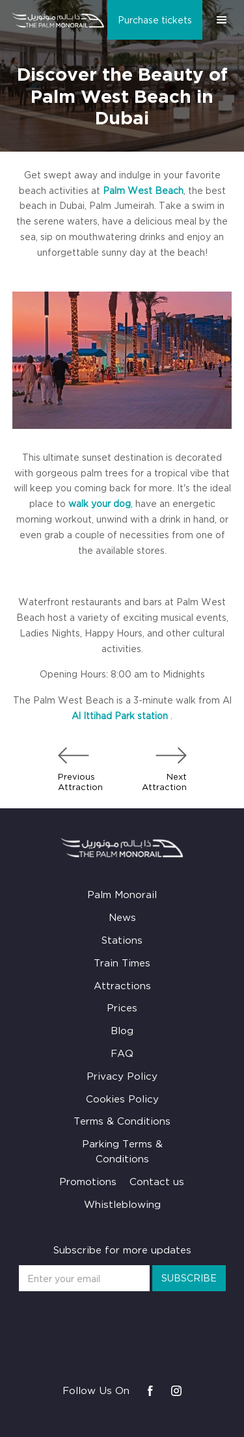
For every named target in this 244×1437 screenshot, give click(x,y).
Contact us (156, 1181)
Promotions (87, 1181)
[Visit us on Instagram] (176, 1391)
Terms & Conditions (122, 1120)
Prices (122, 1007)
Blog (122, 1030)
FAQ (122, 1053)
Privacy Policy (122, 1076)
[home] (55, 20)
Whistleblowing (122, 1204)
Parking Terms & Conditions (122, 1151)
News (122, 917)
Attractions (122, 985)
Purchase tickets (155, 20)
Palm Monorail (122, 894)
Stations (122, 940)
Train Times (122, 962)
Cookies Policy (122, 1098)
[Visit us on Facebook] (150, 1391)
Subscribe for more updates (122, 1249)
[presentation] (122, 1321)
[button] (221, 20)
